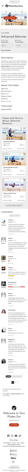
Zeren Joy (10, 359)
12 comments (20, 42)
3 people (10, 341)
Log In (7, 393)
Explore (22, 443)
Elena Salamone (12, 282)
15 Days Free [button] (14, 1)
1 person (10, 240)
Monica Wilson (4, 42)
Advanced (5, 88)
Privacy (14, 443)
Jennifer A (10, 220)
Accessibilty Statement (14, 467)
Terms (18, 443)
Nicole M (10, 238)
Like (4, 45)
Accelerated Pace (7, 91)
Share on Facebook (6, 50)
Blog (16, 440)
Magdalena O (11, 339)
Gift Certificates (7, 443)
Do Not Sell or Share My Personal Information (14, 446)
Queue (18, 45)
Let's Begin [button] (14, 425)
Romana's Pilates (5, 66)
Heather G (10, 267)
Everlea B (10, 256)
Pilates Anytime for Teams (14, 444)
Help (11, 440)
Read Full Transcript (6, 109)
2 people (10, 222)
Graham (10, 293)
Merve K (10, 328)
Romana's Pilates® (7, 96)
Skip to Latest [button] (14, 215)
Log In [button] (21, 18)
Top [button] (8, 376)
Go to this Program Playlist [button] (14, 205)
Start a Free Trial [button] (10, 18)
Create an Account (15, 393)
